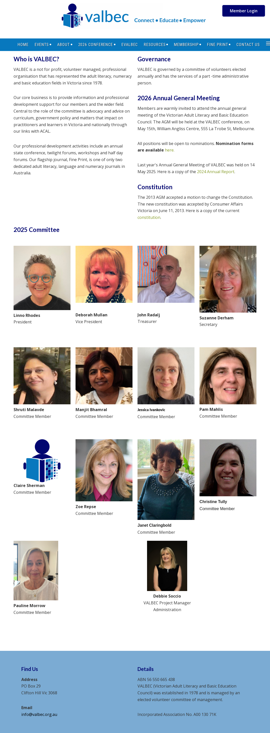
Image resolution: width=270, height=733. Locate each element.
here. (169, 150)
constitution (149, 217)
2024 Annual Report (215, 171)
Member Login (243, 11)
